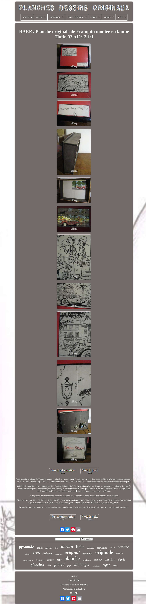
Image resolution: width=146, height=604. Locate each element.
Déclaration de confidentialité (73, 584)
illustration (40, 560)
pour (58, 559)
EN (71, 593)
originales (88, 553)
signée (121, 559)
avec (49, 565)
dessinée (90, 548)
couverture (102, 548)
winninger (82, 564)
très (36, 552)
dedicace (27, 554)
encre (119, 553)
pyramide (26, 547)
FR (76, 593)
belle (80, 546)
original (72, 552)
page (69, 566)
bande (40, 548)
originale (104, 552)
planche (72, 558)
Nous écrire (74, 580)
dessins (110, 559)
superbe (48, 548)
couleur (98, 559)
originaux (87, 560)
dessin (67, 546)
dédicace (47, 553)
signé (106, 565)
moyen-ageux (28, 560)
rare (112, 547)
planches (37, 565)
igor (56, 548)
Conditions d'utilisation (74, 589)
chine (115, 566)
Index (74, 576)
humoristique (96, 566)
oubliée (123, 547)
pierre (59, 564)
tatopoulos (58, 554)
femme (50, 559)
